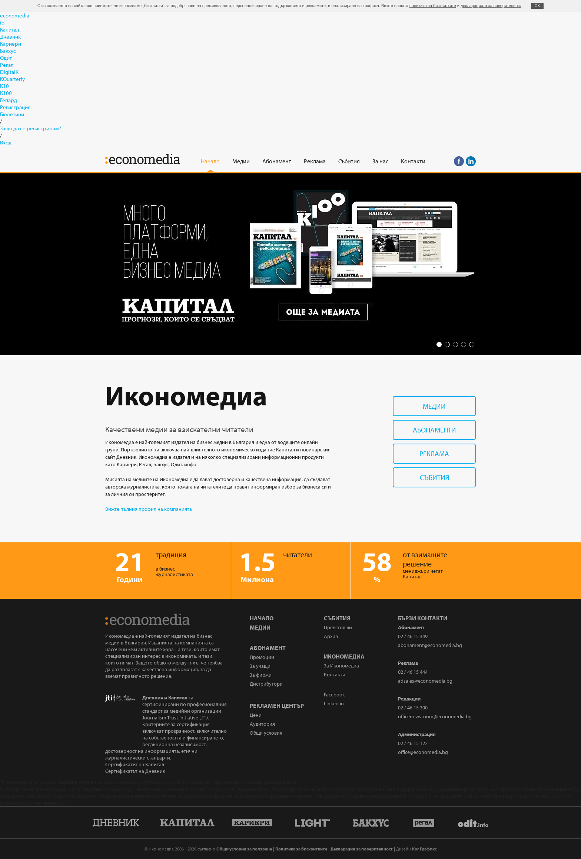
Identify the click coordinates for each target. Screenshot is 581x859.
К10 (4, 85)
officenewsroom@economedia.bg (435, 716)
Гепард (8, 100)
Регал (7, 64)
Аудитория (262, 724)
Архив (331, 636)
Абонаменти (434, 429)
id (2, 22)
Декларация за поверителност (362, 849)
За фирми (261, 675)
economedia (14, 15)
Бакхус (8, 50)
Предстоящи (338, 627)
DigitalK (9, 71)
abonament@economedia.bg (430, 645)
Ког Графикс (424, 849)
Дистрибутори (266, 683)
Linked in (334, 703)
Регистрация (15, 107)
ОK (537, 6)
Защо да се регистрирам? (30, 128)
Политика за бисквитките (301, 849)
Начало (261, 618)
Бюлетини (12, 114)
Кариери (10, 43)
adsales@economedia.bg (425, 680)
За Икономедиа (341, 665)
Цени (256, 715)
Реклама (434, 453)
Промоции (262, 657)
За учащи (260, 666)
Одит (6, 57)
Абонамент (268, 647)
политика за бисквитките (432, 5)
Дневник (10, 36)
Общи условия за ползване (244, 849)
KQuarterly (12, 78)
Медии (434, 406)
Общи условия (266, 732)
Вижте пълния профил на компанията (148, 509)
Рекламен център (277, 705)
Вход (5, 142)
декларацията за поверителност (491, 5)
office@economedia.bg (423, 752)
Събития (434, 477)
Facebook (334, 694)
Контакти (334, 674)
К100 (6, 93)
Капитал (9, 29)
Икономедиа (344, 656)
